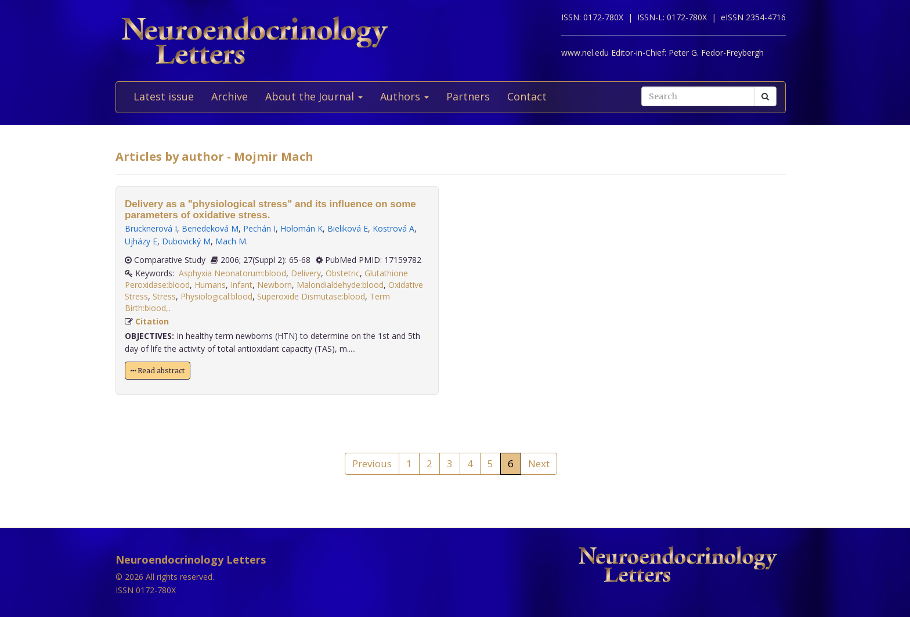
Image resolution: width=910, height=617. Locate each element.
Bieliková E (347, 228)
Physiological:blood (216, 296)
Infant (241, 284)
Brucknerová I (151, 228)
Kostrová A (393, 228)
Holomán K (301, 228)
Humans (210, 284)
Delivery (306, 273)
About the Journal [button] (314, 96)
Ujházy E (141, 241)
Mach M (230, 241)
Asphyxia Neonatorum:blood (232, 273)
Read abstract (158, 370)
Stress (164, 296)
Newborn (274, 284)
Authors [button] (404, 96)
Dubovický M (186, 241)
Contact (527, 96)
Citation (152, 321)
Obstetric (343, 273)
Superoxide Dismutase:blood (311, 296)
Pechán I (259, 228)
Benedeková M (210, 228)
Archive (229, 96)
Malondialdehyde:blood (340, 284)
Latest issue (163, 96)
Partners (468, 96)
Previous (372, 463)
